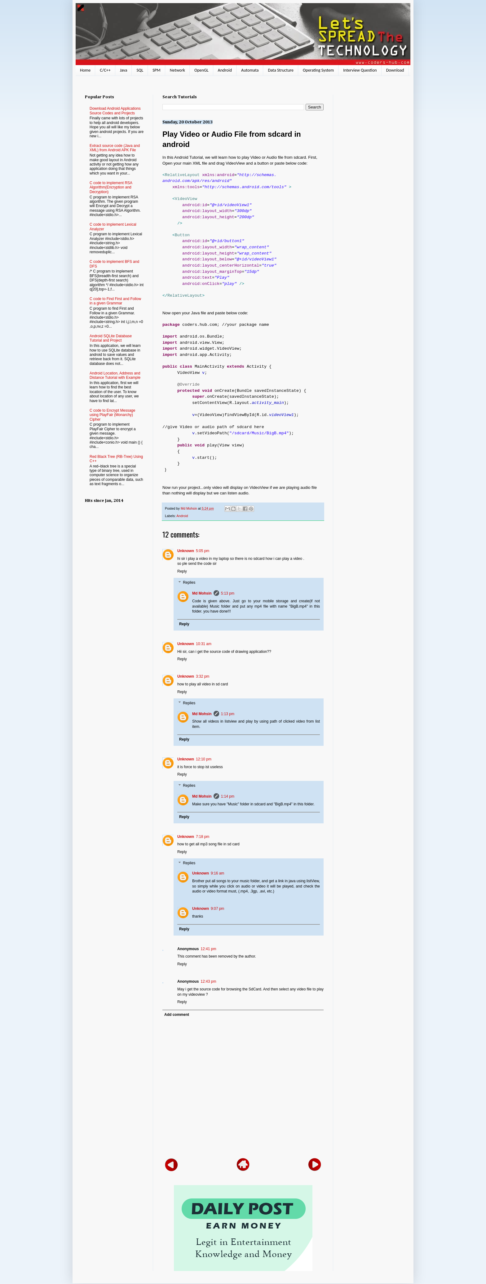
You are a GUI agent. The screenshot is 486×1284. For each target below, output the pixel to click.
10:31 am (203, 644)
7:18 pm (202, 837)
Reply (182, 571)
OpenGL (201, 70)
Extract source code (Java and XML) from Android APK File (115, 148)
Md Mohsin (202, 593)
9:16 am (217, 873)
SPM (156, 70)
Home (85, 70)
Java (123, 70)
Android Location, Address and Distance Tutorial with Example (115, 375)
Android (225, 70)
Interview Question (360, 70)
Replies (189, 582)
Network (177, 70)
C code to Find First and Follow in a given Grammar (115, 301)
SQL (139, 70)
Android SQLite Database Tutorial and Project (111, 338)
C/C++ (105, 70)
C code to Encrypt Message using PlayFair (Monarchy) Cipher (112, 415)
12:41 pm (208, 949)
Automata (249, 70)
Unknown (185, 551)
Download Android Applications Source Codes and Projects (115, 110)
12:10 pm (203, 759)
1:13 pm (227, 714)
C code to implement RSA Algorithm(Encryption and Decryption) (111, 187)
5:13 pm (227, 593)
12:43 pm (208, 981)
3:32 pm (202, 676)
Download (395, 70)
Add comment (176, 1014)
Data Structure (281, 70)
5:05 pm (202, 551)
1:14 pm (227, 796)
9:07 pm (217, 908)
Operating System (318, 70)
